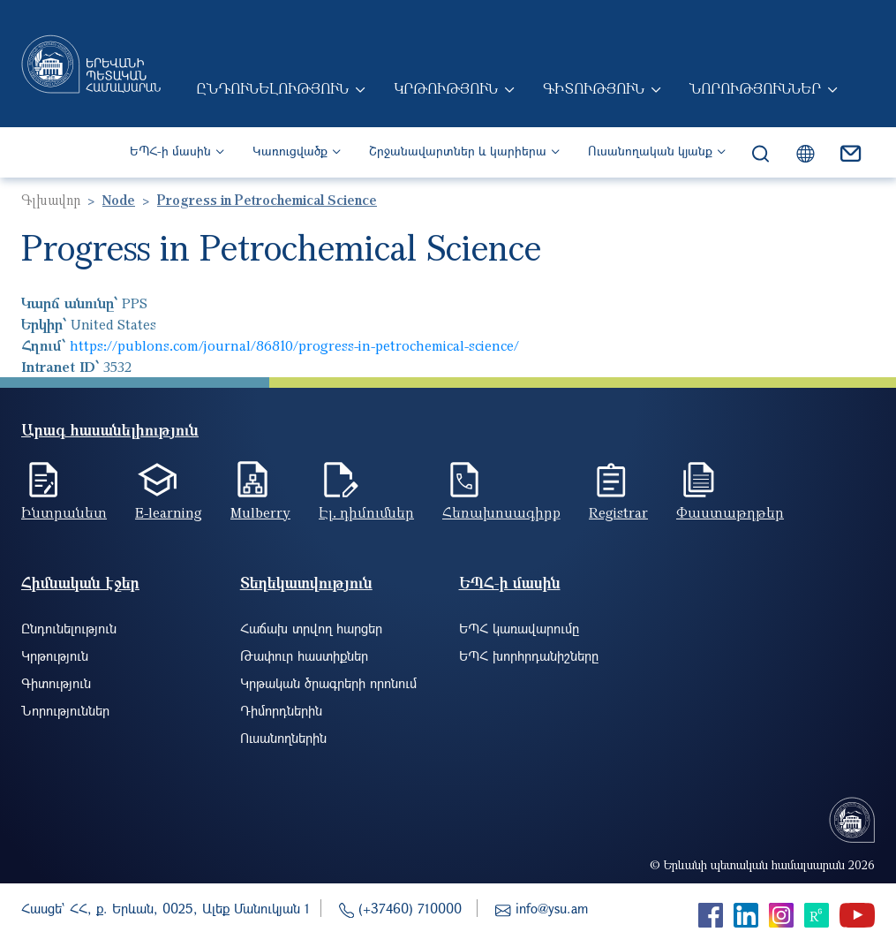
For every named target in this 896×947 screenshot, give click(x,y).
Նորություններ (755, 88)
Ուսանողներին (283, 737)
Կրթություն (446, 88)
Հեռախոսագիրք (501, 512)
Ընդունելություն (272, 88)
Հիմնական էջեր (80, 582)
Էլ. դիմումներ (366, 512)
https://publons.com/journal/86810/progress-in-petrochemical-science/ (294, 345)
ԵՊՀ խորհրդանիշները (529, 655)
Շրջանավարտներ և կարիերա (457, 150)
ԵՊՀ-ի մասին (170, 150)
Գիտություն (593, 88)
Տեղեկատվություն (306, 582)
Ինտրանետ (64, 512)
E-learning (168, 512)
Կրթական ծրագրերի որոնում (328, 683)
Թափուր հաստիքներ (304, 655)
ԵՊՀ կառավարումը (519, 628)
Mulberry (260, 512)
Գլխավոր (50, 199)
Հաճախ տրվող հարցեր (311, 628)
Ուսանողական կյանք (650, 150)
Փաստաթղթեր (730, 512)
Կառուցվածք (290, 150)
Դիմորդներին (281, 710)
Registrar (618, 512)
